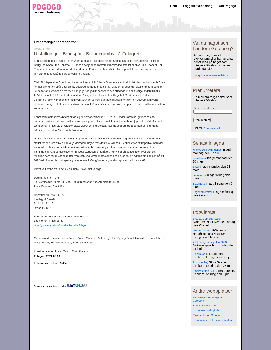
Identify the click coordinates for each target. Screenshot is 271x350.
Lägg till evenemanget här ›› (211, 75)
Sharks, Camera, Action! (207, 218)
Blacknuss (199, 183)
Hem (173, 6)
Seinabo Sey (200, 262)
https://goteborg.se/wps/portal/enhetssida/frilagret (60, 225)
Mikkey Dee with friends (207, 149)
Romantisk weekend (205, 305)
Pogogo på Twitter (213, 128)
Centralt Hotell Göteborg (207, 315)
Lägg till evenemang (197, 6)
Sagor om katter (202, 192)
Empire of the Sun (204, 270)
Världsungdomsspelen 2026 (210, 242)
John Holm (199, 158)
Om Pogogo (227, 6)
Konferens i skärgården (207, 310)
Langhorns (199, 175)
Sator (196, 166)
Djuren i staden (202, 230)
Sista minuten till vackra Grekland (213, 320)
